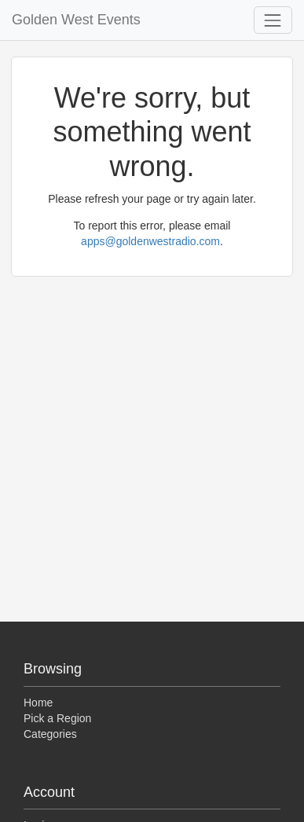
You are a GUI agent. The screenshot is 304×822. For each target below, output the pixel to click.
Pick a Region (57, 718)
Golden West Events (76, 20)
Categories (50, 734)
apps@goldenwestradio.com (150, 241)
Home (38, 702)
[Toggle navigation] (273, 20)
